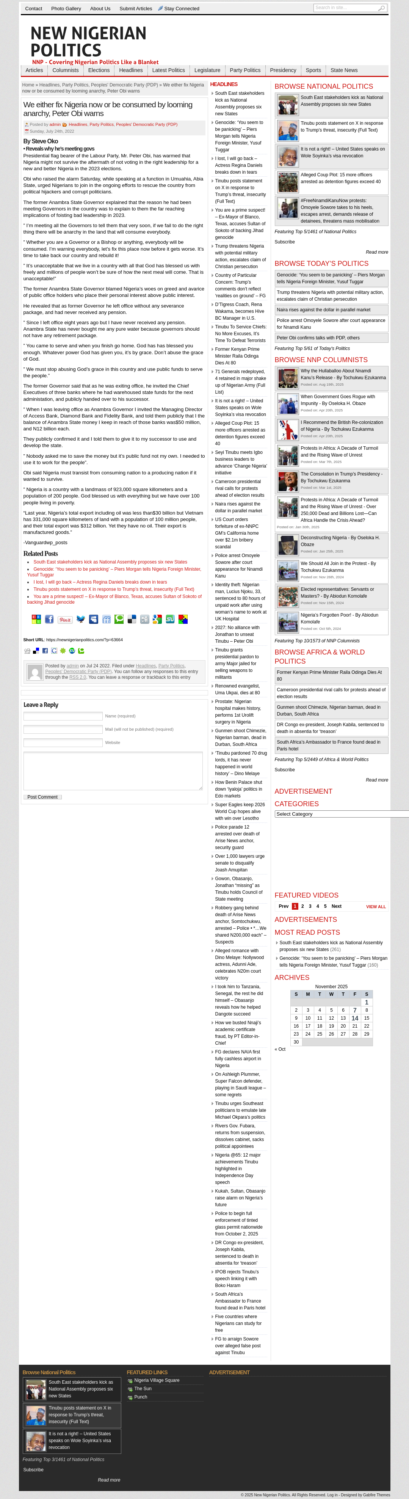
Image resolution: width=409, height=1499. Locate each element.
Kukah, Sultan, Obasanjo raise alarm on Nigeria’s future (240, 1197)
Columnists (65, 70)
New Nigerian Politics (272, 1495)
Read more (377, 252)
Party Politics (245, 70)
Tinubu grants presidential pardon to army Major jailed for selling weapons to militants (237, 663)
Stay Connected (182, 8)
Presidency (283, 70)
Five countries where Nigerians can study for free (238, 1323)
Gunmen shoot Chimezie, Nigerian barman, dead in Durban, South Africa (240, 737)
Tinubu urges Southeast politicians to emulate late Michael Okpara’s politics (240, 1110)
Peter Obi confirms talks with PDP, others (318, 338)
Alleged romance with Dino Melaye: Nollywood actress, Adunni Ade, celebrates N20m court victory (239, 964)
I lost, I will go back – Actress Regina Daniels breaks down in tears (100, 582)
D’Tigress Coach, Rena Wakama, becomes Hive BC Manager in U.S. (240, 311)
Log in (332, 1495)
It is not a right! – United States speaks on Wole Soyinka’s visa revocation (240, 407)
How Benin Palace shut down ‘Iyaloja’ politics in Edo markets (238, 789)
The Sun (143, 1388)
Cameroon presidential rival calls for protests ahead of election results (240, 488)
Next (337, 906)
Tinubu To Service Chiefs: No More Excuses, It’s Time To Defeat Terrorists (241, 333)
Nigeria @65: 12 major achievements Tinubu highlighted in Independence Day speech (238, 1168)
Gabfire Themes (376, 1495)
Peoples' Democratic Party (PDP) (124, 85)
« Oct (280, 1049)
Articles (34, 70)
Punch (141, 1397)
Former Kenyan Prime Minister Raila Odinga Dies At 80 (237, 356)
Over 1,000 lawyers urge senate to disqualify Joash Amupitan (240, 863)
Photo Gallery (66, 8)
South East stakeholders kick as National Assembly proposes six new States (111, 562)
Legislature (207, 70)
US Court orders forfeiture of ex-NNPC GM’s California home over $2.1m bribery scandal (237, 533)
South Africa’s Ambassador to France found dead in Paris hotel (240, 1301)
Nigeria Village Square (157, 1380)
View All (376, 906)
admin (55, 124)
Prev (284, 906)
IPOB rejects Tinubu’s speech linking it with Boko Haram (237, 1278)
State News (344, 70)
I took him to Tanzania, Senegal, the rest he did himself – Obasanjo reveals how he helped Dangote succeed (239, 1000)
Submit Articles (136, 8)
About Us (100, 8)
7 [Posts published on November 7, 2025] (355, 1010)
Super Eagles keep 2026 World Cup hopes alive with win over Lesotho (240, 811)
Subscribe (285, 242)
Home (28, 85)
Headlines (131, 70)
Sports (313, 70)
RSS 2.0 (77, 677)
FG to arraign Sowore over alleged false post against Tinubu (238, 1345)
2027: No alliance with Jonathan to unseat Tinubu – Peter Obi (237, 634)
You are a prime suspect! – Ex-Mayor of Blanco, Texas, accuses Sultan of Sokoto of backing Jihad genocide (240, 223)
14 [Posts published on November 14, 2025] (355, 1018)
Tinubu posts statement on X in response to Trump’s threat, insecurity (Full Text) (114, 589)
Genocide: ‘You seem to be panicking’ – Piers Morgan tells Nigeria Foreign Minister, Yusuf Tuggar (239, 136)
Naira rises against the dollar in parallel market (324, 309)
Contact (33, 8)
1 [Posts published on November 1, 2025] (366, 1002)
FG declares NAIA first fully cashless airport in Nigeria (238, 1058)
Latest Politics (168, 70)
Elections (99, 70)
